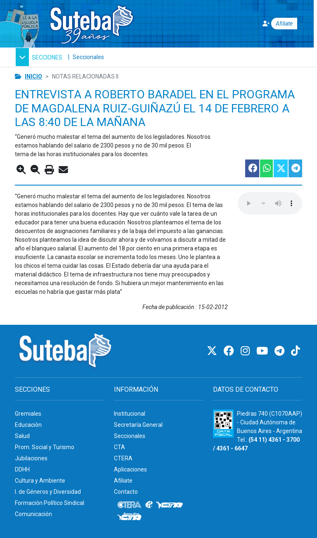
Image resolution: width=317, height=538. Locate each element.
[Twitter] (213, 351)
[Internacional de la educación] (149, 505)
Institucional (129, 413)
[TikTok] (295, 351)
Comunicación (33, 514)
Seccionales (88, 57)
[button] (39, 57)
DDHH (22, 469)
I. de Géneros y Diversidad (48, 491)
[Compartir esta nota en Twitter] (280, 168)
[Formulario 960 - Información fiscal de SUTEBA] (223, 423)
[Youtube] (263, 351)
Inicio (33, 76)
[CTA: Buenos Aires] (130, 517)
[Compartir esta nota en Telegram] (295, 168)
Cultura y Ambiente (40, 480)
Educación (28, 424)
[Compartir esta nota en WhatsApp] (266, 168)
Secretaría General (138, 424)
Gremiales (28, 413)
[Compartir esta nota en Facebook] (251, 168)
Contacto (126, 491)
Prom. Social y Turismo (44, 447)
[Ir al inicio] (91, 22)
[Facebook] (230, 351)
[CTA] (169, 505)
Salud (22, 436)
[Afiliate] (274, 23)
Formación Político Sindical (49, 503)
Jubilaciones (31, 458)
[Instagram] (246, 351)
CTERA (123, 458)
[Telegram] (280, 351)
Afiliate (123, 480)
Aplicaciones (130, 469)
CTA (119, 447)
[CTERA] (129, 505)
